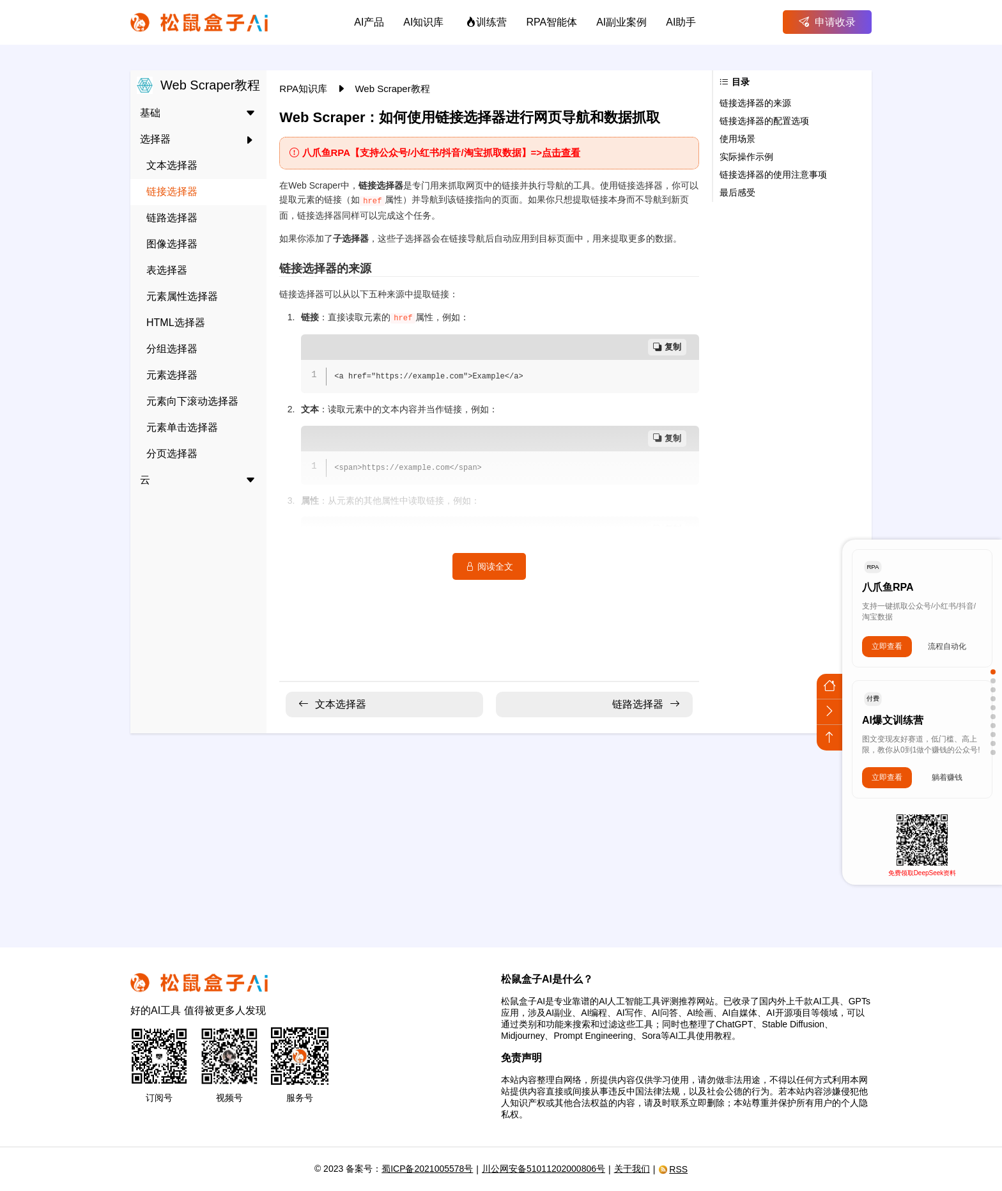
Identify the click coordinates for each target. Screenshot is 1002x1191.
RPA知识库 (304, 88)
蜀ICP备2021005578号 (427, 1169)
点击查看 (561, 152)
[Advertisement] (501, 832)
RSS (673, 1169)
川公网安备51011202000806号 (543, 1169)
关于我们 (632, 1169)
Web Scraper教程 (392, 88)
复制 (667, 347)
